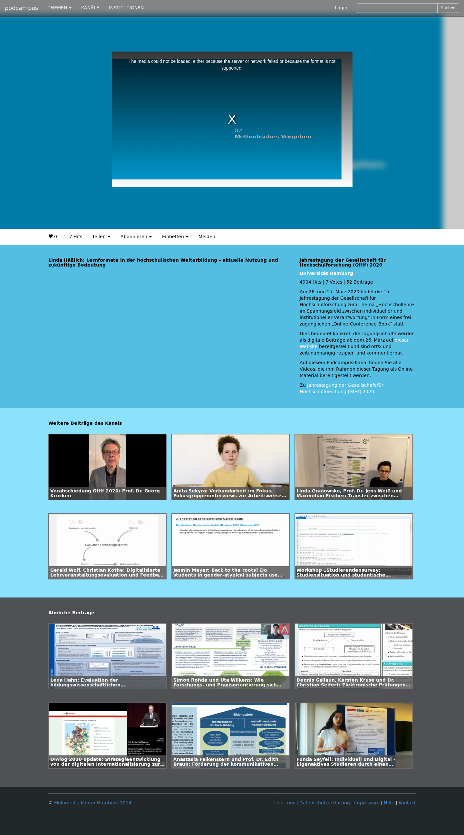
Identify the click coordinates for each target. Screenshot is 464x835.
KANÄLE (90, 8)
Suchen (448, 8)
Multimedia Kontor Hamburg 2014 (92, 803)
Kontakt (407, 803)
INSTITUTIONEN (126, 8)
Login (341, 8)
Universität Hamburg (326, 273)
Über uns (284, 803)
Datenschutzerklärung (324, 803)
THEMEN (60, 8)
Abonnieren (136, 236)
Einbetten (175, 236)
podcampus (21, 8)
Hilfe (389, 803)
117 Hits (72, 236)
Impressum (367, 803)
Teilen (101, 236)
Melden (206, 236)
